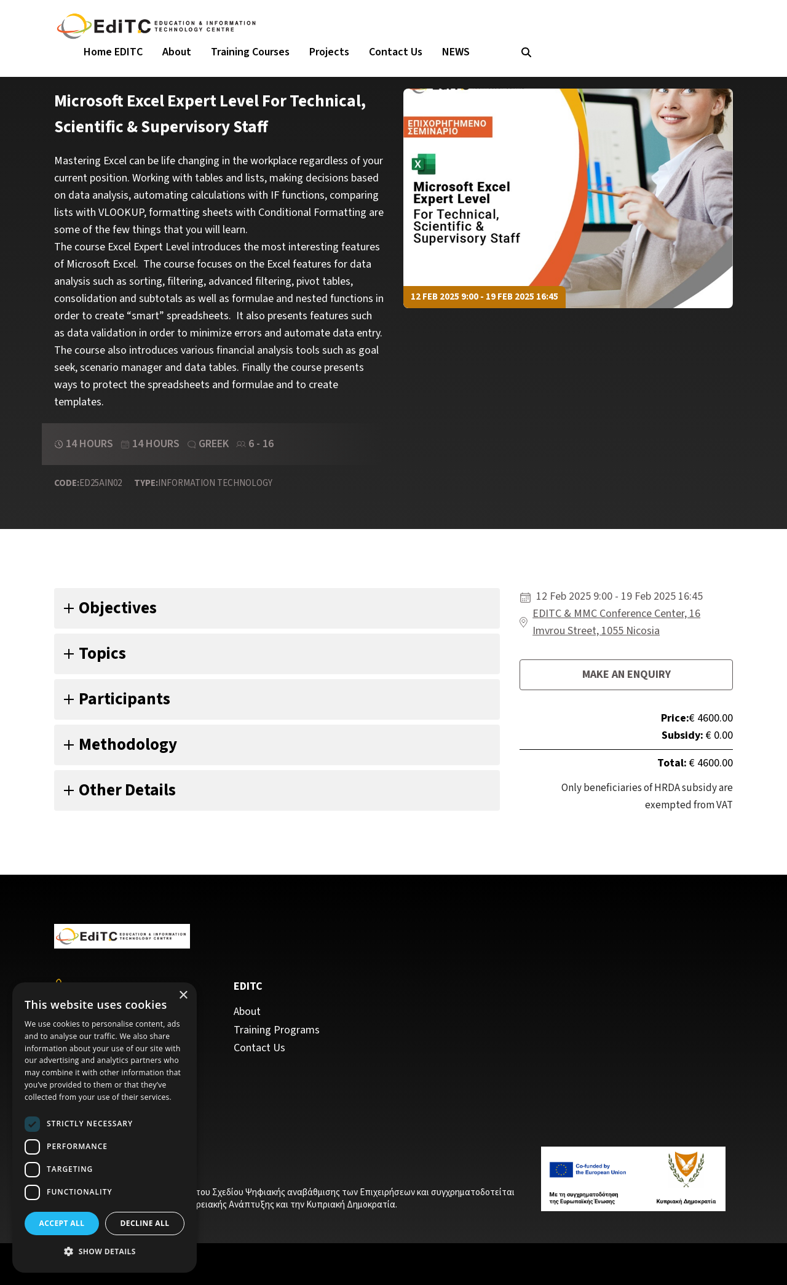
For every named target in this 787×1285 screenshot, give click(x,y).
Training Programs (277, 1030)
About (176, 52)
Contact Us (395, 52)
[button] (104, 1251)
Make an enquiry (626, 674)
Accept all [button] (62, 1223)
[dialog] (104, 1127)
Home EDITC (113, 52)
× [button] (183, 995)
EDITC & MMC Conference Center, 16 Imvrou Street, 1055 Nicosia (616, 622)
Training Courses (250, 52)
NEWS (456, 52)
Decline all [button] (145, 1223)
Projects (329, 52)
